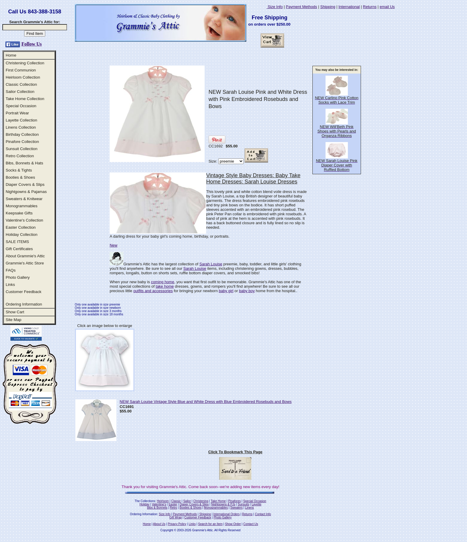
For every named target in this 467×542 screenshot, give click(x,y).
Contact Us (250, 524)
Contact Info (263, 514)
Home (11, 55)
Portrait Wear (17, 113)
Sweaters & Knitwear (24, 199)
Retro (173, 507)
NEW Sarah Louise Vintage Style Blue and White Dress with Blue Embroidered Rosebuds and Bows (206, 401)
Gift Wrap (175, 517)
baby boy (247, 291)
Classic (176, 501)
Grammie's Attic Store (25, 263)
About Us (159, 524)
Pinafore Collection (22, 141)
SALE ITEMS (17, 241)
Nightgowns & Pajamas (26, 191)
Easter (173, 504)
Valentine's (159, 504)
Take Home (218, 501)
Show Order (233, 524)
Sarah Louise (211, 264)
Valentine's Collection (24, 220)
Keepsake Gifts (19, 213)
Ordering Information (24, 304)
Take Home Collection (25, 98)
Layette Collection (21, 120)
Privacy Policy (177, 524)
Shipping (327, 6)
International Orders (226, 514)
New (113, 245)
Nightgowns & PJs (223, 504)
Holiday (144, 504)
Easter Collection (21, 227)
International (349, 6)
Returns (370, 6)
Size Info (275, 6)
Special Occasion (21, 106)
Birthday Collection (22, 134)
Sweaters (236, 507)
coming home (162, 282)
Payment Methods (301, 6)
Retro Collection (20, 156)
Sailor (187, 501)
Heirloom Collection (23, 77)
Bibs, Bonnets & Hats (24, 163)
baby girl (226, 291)
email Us (387, 6)
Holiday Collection (22, 234)
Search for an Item (210, 524)
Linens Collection (21, 127)
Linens (249, 507)
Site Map (13, 319)
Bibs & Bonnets (157, 507)
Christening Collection (25, 63)
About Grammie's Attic (25, 256)
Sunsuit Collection (22, 149)
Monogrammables (22, 206)
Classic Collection (21, 84)
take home (165, 286)
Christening (200, 501)
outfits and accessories (153, 291)
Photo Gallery (18, 277)
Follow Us (31, 43)
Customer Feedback (23, 291)
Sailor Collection (20, 91)
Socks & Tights (19, 170)
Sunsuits (243, 504)
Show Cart (15, 312)
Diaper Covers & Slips (25, 184)
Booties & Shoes (20, 177)
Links (10, 284)
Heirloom (163, 501)
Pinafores (234, 501)
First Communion (21, 70)
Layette (256, 504)
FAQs (10, 270)
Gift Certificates (19, 249)
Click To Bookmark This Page (235, 452)
